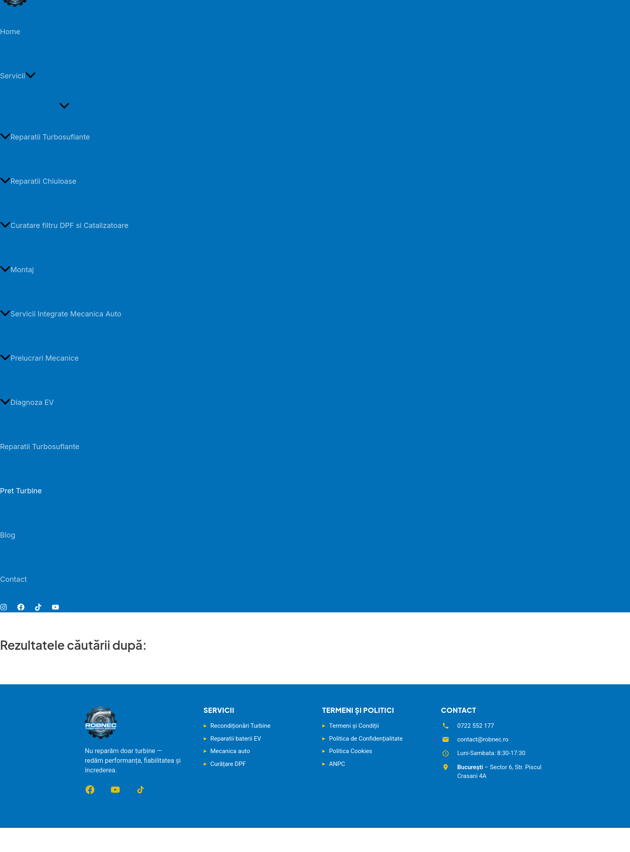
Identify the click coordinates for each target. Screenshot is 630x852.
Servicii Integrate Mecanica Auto (60, 314)
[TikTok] (38, 608)
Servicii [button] (18, 76)
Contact (13, 579)
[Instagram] (3, 608)
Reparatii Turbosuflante (45, 137)
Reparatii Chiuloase (38, 181)
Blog (7, 535)
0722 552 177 (475, 725)
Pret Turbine (21, 491)
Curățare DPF (228, 764)
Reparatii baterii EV (236, 738)
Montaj (17, 269)
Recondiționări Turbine (241, 725)
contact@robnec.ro (482, 739)
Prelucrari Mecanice (39, 358)
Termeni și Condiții (354, 725)
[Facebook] (21, 608)
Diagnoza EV (27, 402)
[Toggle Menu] (64, 106)
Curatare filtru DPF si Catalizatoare (64, 225)
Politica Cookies (350, 751)
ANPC (337, 764)
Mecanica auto (230, 751)
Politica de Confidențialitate (366, 738)
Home (10, 31)
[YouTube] (55, 608)
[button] (30, 76)
